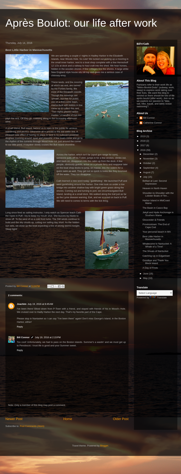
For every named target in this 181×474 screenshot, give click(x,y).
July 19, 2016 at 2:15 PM (48, 337)
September (149, 167)
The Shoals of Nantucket (155, 251)
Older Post (121, 419)
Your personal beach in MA (156, 231)
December (149, 154)
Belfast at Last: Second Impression (154, 182)
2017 (143, 145)
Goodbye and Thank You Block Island (155, 262)
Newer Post (13, 419)
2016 (143, 150)
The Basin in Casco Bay (155, 207)
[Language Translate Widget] (155, 293)
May (145, 278)
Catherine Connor (152, 122)
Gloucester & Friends (153, 219)
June (146, 273)
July (145, 177)
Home (67, 419)
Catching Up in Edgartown (156, 255)
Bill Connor (23, 337)
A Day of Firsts (150, 267)
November (149, 158)
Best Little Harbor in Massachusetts (152, 238)
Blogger (104, 445)
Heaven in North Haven (154, 188)
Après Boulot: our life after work (81, 23)
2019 (143, 136)
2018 (143, 140)
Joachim (21, 304)
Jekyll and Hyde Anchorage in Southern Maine (157, 214)
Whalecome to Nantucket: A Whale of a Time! (156, 245)
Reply (20, 326)
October (147, 163)
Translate (158, 297)
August (147, 172)
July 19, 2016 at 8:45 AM (40, 304)
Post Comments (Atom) (32, 426)
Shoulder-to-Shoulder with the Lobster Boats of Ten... (158, 194)
